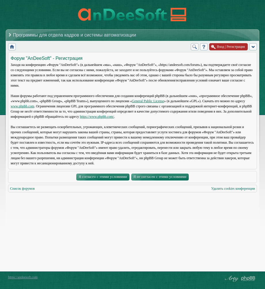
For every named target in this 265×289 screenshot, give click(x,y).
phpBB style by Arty (231, 279)
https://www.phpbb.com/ (97, 117)
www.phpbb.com (22, 106)
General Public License (148, 101)
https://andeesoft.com (23, 277)
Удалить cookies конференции (233, 189)
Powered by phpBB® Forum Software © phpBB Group (248, 279)
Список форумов (22, 189)
